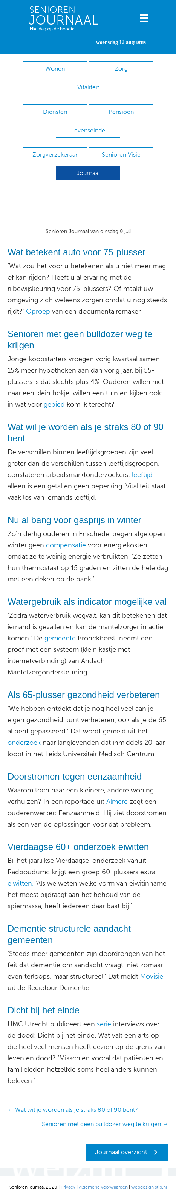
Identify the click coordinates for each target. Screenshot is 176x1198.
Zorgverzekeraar (55, 154)
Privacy (68, 1187)
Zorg (121, 68)
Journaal (88, 173)
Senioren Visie (121, 154)
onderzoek (24, 742)
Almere (117, 801)
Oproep (38, 311)
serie (103, 1024)
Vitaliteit (88, 87)
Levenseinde (88, 130)
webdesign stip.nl (149, 1187)
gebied (53, 404)
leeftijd (142, 475)
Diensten (55, 111)
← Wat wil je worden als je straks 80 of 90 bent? (73, 1109)
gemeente (59, 638)
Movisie (150, 976)
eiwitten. (21, 883)
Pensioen (121, 111)
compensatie (65, 545)
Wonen (55, 68)
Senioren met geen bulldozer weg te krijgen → (105, 1124)
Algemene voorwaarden (103, 1187)
